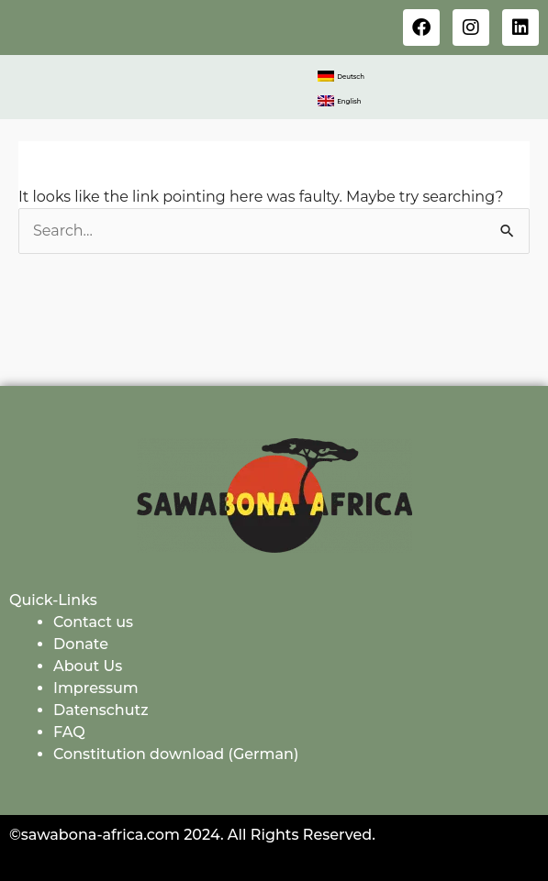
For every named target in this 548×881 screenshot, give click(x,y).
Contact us (93, 622)
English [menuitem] (349, 101)
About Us (87, 666)
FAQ (69, 732)
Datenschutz (101, 710)
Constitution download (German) (175, 754)
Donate (80, 644)
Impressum (96, 688)
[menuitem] (341, 76)
